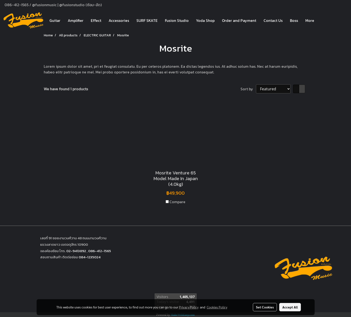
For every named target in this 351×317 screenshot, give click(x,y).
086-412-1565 (99, 251)
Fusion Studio (177, 20)
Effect (96, 20)
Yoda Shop (205, 20)
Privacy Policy (188, 307)
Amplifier (75, 20)
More (309, 20)
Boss (294, 20)
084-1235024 (90, 257)
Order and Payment (239, 20)
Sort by (248, 89)
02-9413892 (76, 251)
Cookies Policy (217, 307)
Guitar (54, 20)
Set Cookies (265, 307)
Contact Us (273, 20)
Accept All (290, 307)
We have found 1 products (66, 89)
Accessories (119, 20)
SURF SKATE (147, 20)
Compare (177, 202)
